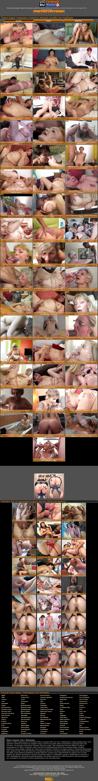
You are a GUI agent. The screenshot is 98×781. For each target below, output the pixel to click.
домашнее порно (26, 707)
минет (42, 721)
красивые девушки (46, 697)
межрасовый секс (45, 719)
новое (48, 21)
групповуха (24, 701)
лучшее (19, 21)
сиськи (81, 705)
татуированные (84, 721)
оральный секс (64, 703)
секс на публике (84, 697)
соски (81, 713)
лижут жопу (44, 707)
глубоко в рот (25, 697)
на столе (43, 733)
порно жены (63, 717)
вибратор (4, 733)
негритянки (63, 699)
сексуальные (83, 701)
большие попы (6, 707)
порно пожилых (65, 719)
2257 (58, 773)
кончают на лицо (26, 733)
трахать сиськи (84, 727)
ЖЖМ (3, 697)
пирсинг (62, 711)
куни (41, 701)
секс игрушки (83, 695)
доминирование (26, 709)
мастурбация (44, 717)
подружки (63, 715)
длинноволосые (26, 705)
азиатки (4, 699)
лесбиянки (43, 705)
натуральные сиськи (66, 697)
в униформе (5, 727)
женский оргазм (26, 717)
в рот (3, 725)
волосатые (24, 695)
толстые (81, 723)
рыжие (62, 731)
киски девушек (25, 729)
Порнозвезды (59, 12)
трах (80, 725)
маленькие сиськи (46, 711)
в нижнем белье (7, 723)
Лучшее (45, 12)
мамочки (43, 713)
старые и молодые (85, 717)
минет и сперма (45, 723)
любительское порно (46, 709)
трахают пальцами (85, 729)
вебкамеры (5, 731)
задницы (23, 723)
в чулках (4, 729)
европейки (24, 715)
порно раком (64, 721)
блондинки (5, 703)
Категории (37, 12)
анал (3, 701)
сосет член (82, 711)
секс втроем (63, 733)
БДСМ (3, 695)
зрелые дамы (25, 725)
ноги (61, 701)
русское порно (64, 729)
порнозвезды (64, 723)
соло (80, 709)
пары (61, 709)
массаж (42, 715)
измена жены (25, 727)
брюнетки (4, 717)
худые (81, 733)
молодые (43, 727)
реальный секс (64, 727)
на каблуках (44, 729)
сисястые (82, 707)
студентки (82, 719)
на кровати (43, 731)
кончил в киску (45, 695)
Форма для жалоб (51, 773)
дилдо (23, 703)
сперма (81, 715)
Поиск (51, 12)
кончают (23, 731)
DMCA (62, 773)
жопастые (24, 721)
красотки (43, 699)
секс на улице (83, 699)
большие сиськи (7, 709)
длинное (78, 21)
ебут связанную (26, 713)
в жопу (4, 719)
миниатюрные (44, 725)
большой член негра (8, 713)
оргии (61, 705)
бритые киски (6, 715)
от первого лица (65, 707)
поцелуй (62, 725)
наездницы (63, 695)
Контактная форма (39, 773)
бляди (3, 705)
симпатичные (83, 703)
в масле (4, 721)
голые (23, 699)
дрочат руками (25, 711)
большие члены (6, 711)
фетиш (81, 731)
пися (61, 713)
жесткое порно (25, 719)
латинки (42, 703)
